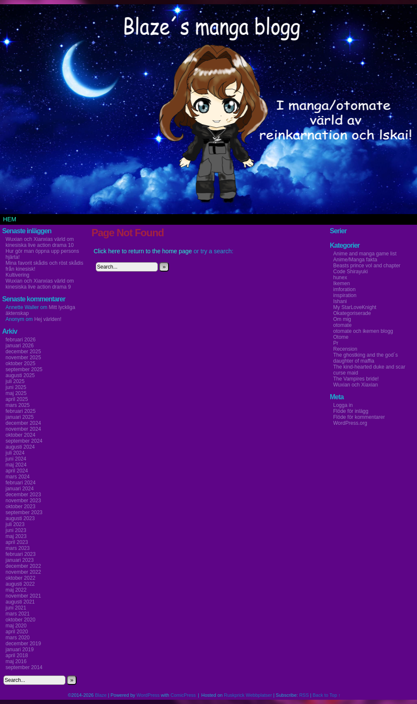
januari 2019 (20, 649)
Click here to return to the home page (143, 251)
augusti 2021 (20, 602)
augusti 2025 (20, 375)
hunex (340, 277)
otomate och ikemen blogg (363, 331)
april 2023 (17, 542)
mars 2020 (18, 638)
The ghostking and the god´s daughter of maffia (365, 358)
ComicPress (183, 695)
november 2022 (23, 572)
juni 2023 (16, 530)
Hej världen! (47, 319)
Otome (340, 337)
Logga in (343, 405)
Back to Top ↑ (327, 695)
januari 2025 (20, 417)
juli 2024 (15, 453)
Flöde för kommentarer (359, 417)
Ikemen (341, 283)
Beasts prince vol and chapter (366, 266)
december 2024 (23, 423)
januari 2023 (20, 560)
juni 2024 (16, 459)
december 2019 (23, 644)
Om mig (342, 319)
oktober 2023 (20, 506)
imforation (344, 289)
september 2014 (24, 667)
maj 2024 (16, 465)
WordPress (148, 695)
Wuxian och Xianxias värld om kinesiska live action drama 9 (40, 284)
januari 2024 (20, 489)
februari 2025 (21, 411)
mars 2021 (18, 614)
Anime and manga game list (365, 254)
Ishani (340, 301)
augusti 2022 (20, 584)
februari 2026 (21, 340)
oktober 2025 (20, 363)
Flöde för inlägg (350, 411)
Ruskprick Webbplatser (248, 695)
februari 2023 (21, 554)
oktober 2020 (20, 620)
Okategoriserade (352, 313)
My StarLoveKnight (354, 307)
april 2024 (17, 471)
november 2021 (23, 596)
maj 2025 (16, 393)
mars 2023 (18, 548)
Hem (9, 219)
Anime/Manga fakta (355, 260)
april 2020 (17, 632)
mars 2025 (18, 405)
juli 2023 (15, 524)
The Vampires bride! (356, 379)
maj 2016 (16, 661)
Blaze (101, 695)
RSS (304, 695)
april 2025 (17, 399)
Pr (335, 343)
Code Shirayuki (350, 272)
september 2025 (24, 369)
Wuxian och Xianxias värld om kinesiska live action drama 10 (40, 242)
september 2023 (24, 512)
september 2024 (24, 441)
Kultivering (17, 275)
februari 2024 (21, 483)
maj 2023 (16, 536)
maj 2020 (16, 626)
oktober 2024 (20, 435)
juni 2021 (16, 608)
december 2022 (23, 566)
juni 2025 (16, 387)
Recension (345, 349)
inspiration (345, 295)
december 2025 (23, 352)
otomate (342, 325)
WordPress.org (350, 423)
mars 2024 (18, 477)
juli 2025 (15, 381)
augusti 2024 (20, 447)
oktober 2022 (20, 578)
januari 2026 (20, 346)
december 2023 (23, 495)
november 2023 (23, 501)
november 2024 (23, 429)
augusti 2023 (20, 518)
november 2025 (23, 358)
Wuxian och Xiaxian (355, 385)
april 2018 (17, 655)
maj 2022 (16, 590)
